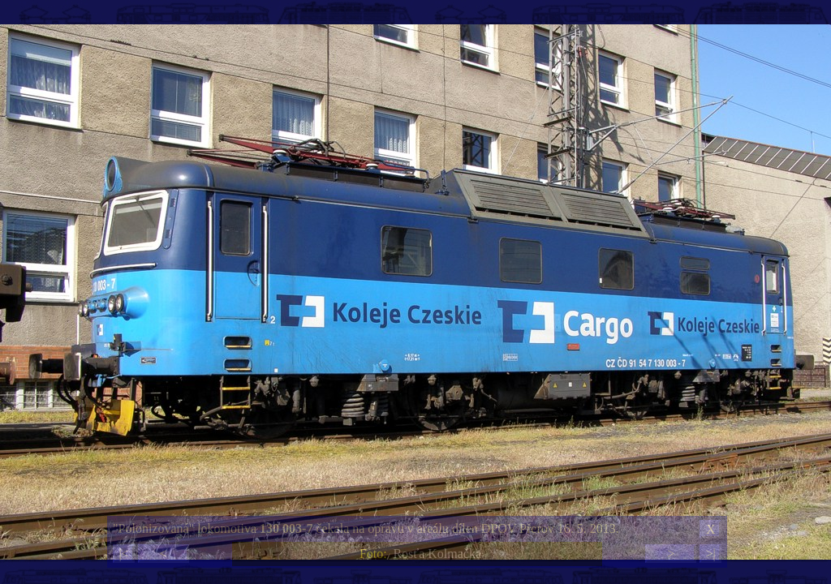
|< (123, 553)
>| (710, 553)
